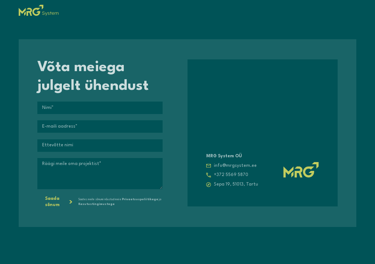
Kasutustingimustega (96, 204)
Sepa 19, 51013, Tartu (236, 184)
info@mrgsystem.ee (235, 166)
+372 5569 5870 (231, 175)
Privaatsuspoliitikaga (140, 199)
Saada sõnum (58, 202)
